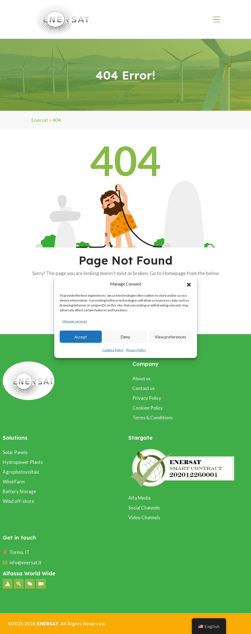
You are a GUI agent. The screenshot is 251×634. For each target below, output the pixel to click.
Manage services (74, 321)
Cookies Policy (112, 350)
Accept (80, 336)
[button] (189, 284)
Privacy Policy (136, 350)
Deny (125, 336)
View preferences (170, 336)
